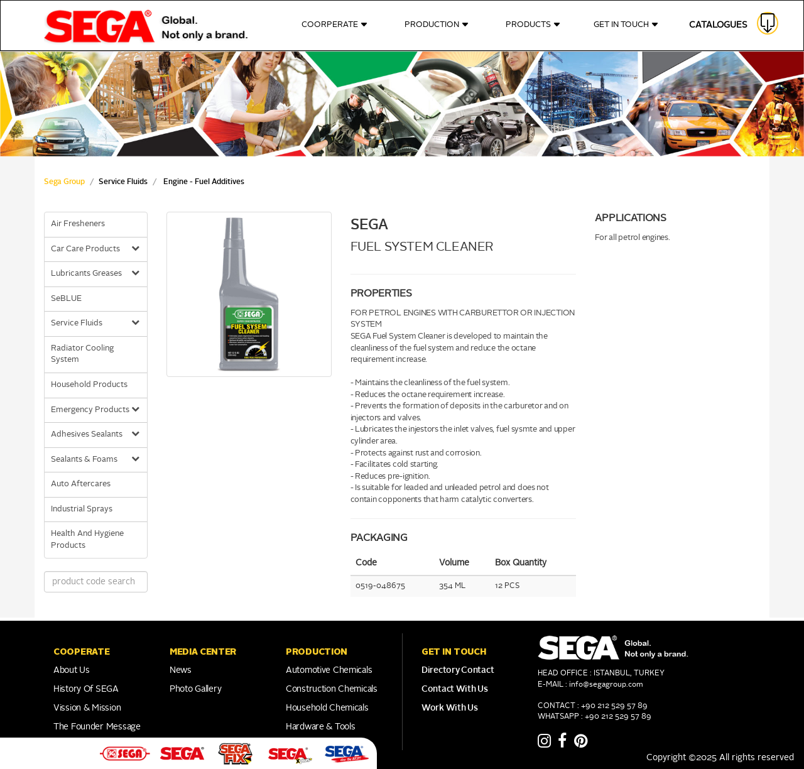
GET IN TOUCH (626, 25)
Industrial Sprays (81, 509)
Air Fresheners (78, 224)
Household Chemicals (327, 708)
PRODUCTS (533, 25)
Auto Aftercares (81, 484)
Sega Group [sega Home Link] (64, 182)
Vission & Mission (87, 708)
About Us (71, 670)
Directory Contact (457, 670)
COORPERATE (335, 25)
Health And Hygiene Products (87, 540)
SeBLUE (66, 299)
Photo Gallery (195, 689)
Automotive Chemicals (329, 670)
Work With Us (449, 708)
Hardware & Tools (321, 727)
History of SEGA (86, 689)
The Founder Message (97, 727)
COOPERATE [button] (81, 651)
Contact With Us (454, 689)
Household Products (89, 385)
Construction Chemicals (332, 689)
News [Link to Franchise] (181, 670)
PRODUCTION (437, 25)
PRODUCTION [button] (316, 651)
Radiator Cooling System (82, 354)
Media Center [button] (203, 651)
